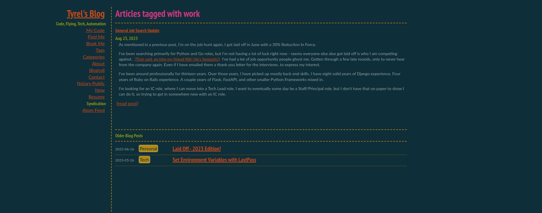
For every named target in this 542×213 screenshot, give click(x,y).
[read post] (127, 103)
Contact (97, 77)
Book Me (95, 43)
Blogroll (97, 70)
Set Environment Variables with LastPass (214, 159)
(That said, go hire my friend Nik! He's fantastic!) (177, 59)
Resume (97, 96)
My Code (95, 30)
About (98, 63)
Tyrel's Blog (86, 13)
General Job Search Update (137, 30)
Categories (94, 56)
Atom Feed (94, 110)
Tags (100, 50)
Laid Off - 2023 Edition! (197, 148)
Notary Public (91, 83)
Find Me (96, 36)
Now (100, 90)
